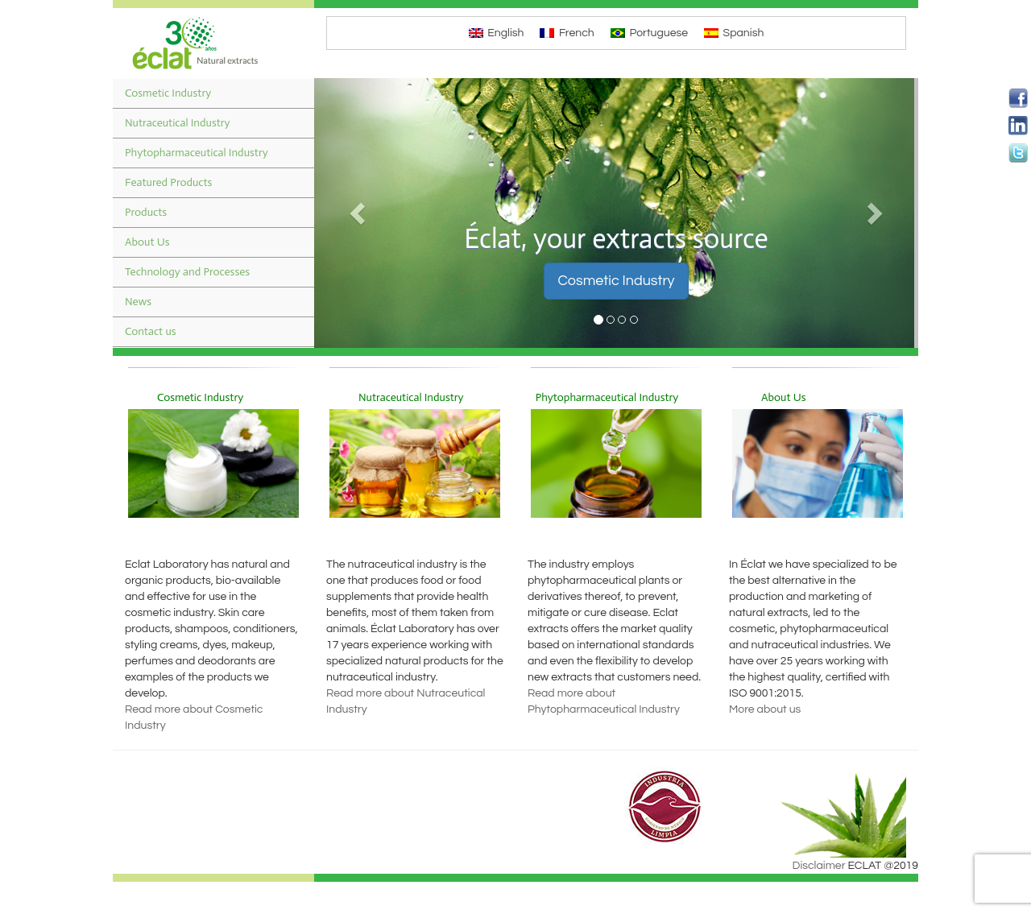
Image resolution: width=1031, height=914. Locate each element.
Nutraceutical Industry (177, 123)
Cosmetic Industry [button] (615, 280)
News (138, 301)
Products (146, 212)
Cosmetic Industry (168, 93)
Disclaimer (819, 865)
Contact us (150, 331)
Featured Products (168, 182)
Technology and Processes (187, 272)
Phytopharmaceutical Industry (196, 152)
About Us (147, 242)
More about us (765, 709)
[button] (359, 213)
